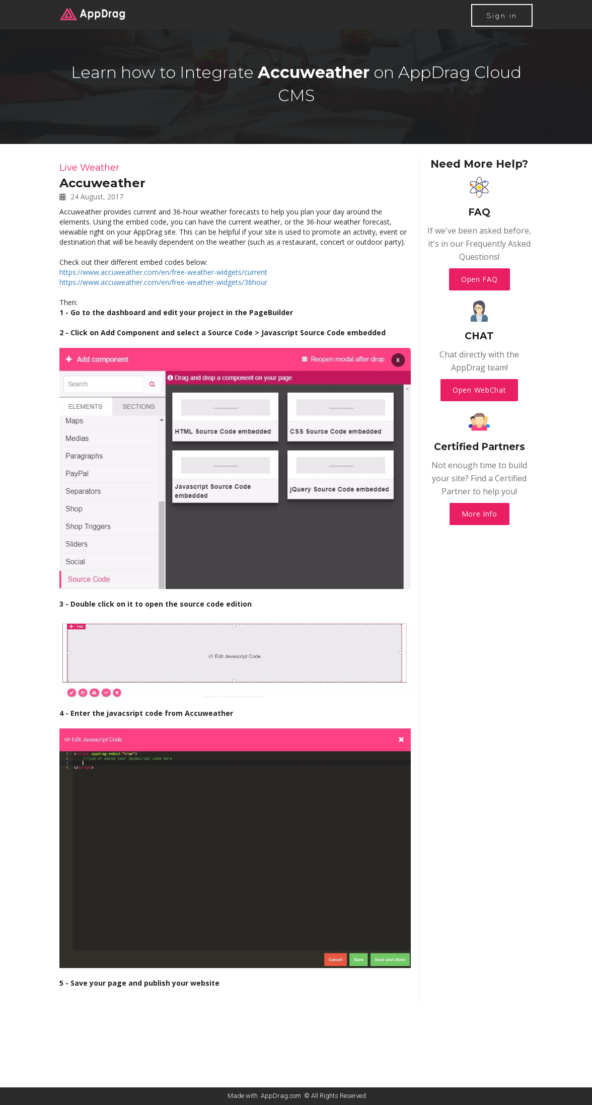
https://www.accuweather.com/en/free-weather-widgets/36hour (163, 282)
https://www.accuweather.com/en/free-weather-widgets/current (163, 272)
